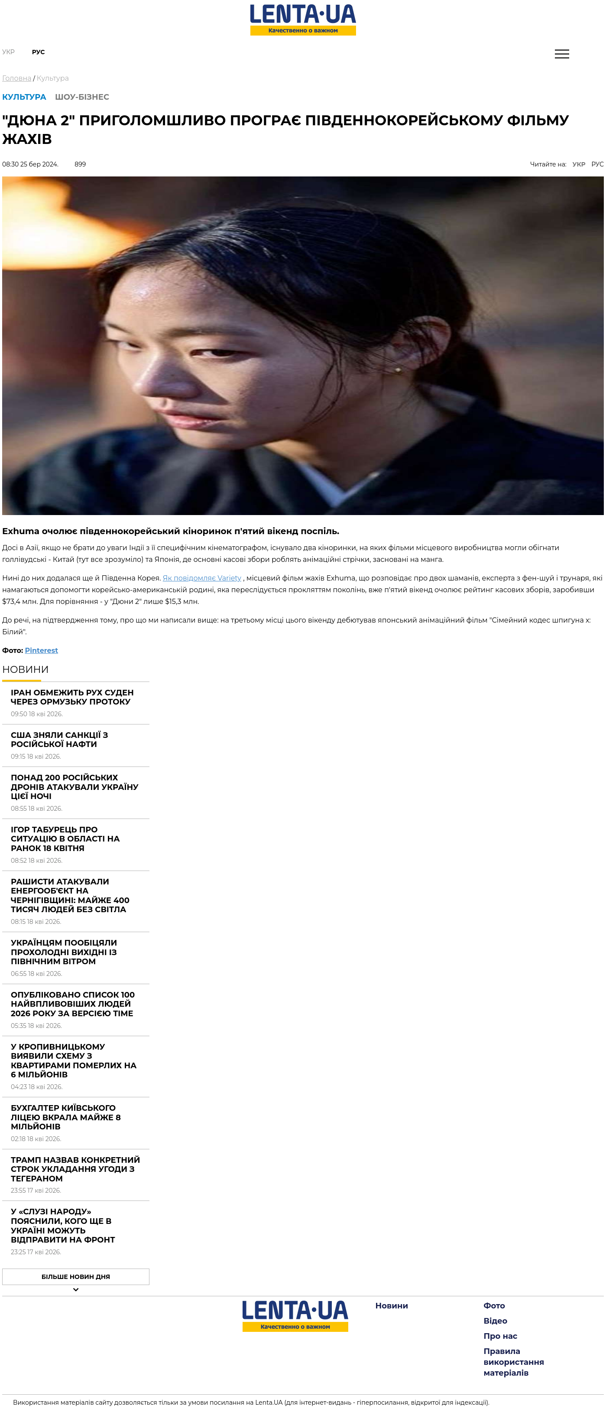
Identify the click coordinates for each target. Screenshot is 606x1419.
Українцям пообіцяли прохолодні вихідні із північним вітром (64, 952)
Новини (392, 1306)
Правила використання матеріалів (514, 1362)
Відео (496, 1321)
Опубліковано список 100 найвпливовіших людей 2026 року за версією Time (73, 1004)
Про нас (501, 1336)
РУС (597, 164)
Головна (17, 78)
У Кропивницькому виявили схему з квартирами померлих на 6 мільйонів (74, 1061)
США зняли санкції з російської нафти (59, 740)
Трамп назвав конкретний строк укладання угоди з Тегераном (75, 1169)
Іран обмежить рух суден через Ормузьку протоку (72, 697)
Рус (38, 52)
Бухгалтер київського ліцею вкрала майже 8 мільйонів (66, 1117)
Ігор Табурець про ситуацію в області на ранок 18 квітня (65, 839)
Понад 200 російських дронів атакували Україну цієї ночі (75, 787)
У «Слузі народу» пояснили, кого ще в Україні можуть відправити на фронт (63, 1226)
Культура (53, 78)
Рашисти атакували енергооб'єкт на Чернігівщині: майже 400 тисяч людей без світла (70, 896)
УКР (579, 164)
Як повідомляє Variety (202, 578)
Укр (8, 52)
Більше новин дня (76, 1277)
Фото (495, 1306)
